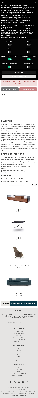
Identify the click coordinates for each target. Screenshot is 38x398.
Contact (19, 335)
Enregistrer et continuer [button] (19, 76)
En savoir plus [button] (19, 72)
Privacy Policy (15, 395)
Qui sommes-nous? (19, 333)
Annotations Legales (21, 393)
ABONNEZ (28, 322)
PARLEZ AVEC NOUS (10, 89)
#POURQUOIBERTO (19, 341)
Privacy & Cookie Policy (19, 375)
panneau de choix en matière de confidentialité (13, 37)
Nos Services (19, 331)
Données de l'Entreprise (9, 393)
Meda (19, 348)
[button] (19, 94)
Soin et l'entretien (19, 339)
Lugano (19, 358)
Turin (19, 352)
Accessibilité (23, 395)
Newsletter (19, 371)
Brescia (19, 356)
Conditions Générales (19, 373)
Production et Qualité (19, 337)
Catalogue (19, 369)
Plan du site (31, 393)
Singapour (19, 360)
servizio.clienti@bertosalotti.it (19, 389)
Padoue (19, 354)
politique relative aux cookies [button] (20, 15)
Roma (19, 350)
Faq (19, 367)
